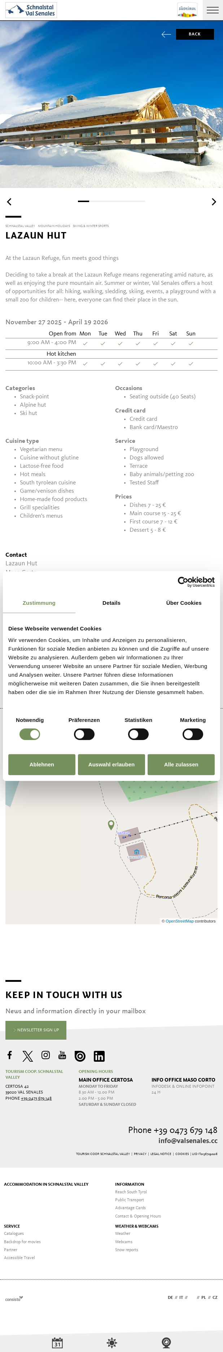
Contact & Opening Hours (138, 1216)
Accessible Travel (19, 1258)
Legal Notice (160, 1154)
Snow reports (126, 1250)
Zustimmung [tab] (39, 603)
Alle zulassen (181, 764)
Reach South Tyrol (131, 1192)
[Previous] (10, 202)
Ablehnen (42, 764)
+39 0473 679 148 (36, 1098)
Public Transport (129, 1200)
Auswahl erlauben (111, 764)
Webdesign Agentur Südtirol (14, 1298)
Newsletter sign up (36, 1030)
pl (203, 1298)
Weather (122, 1234)
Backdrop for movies (22, 1242)
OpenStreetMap (180, 921)
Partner (10, 1250)
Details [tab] (111, 603)
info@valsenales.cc (188, 1141)
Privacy (140, 1154)
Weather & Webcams (136, 1226)
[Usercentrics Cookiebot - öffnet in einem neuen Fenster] (183, 582)
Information (129, 1184)
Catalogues (14, 1234)
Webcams (123, 1242)
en (192, 1298)
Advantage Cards (130, 1208)
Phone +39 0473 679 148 (173, 1130)
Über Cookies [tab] (184, 603)
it (181, 1298)
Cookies (182, 1154)
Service (12, 1226)
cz (215, 1298)
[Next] (213, 202)
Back (188, 34)
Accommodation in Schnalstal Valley (46, 1184)
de (170, 1298)
